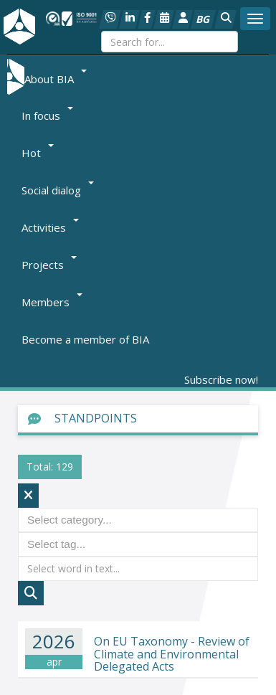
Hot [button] (38, 152)
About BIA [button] (55, 78)
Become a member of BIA (85, 339)
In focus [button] (47, 115)
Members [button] (52, 302)
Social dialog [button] (58, 190)
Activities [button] (50, 227)
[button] (225, 19)
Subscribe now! (221, 379)
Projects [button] (49, 264)
